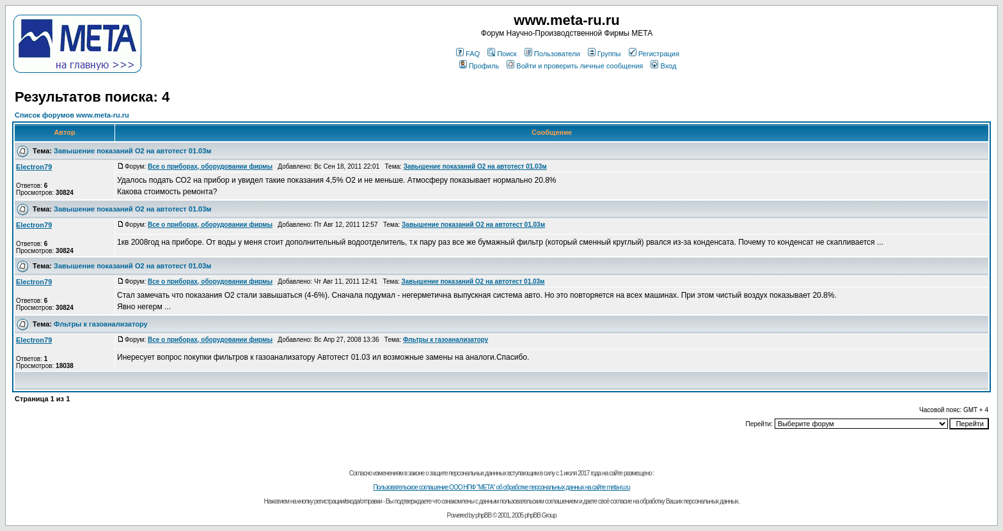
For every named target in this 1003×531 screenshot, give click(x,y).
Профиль (479, 66)
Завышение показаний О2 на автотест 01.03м (132, 151)
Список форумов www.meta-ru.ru (72, 115)
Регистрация (654, 54)
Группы (604, 54)
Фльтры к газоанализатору (101, 324)
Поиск (501, 54)
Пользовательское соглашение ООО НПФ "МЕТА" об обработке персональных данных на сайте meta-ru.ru (501, 487)
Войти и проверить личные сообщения (575, 66)
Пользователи (552, 54)
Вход (663, 66)
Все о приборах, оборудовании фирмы (210, 166)
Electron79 (34, 167)
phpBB (483, 515)
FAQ (468, 54)
